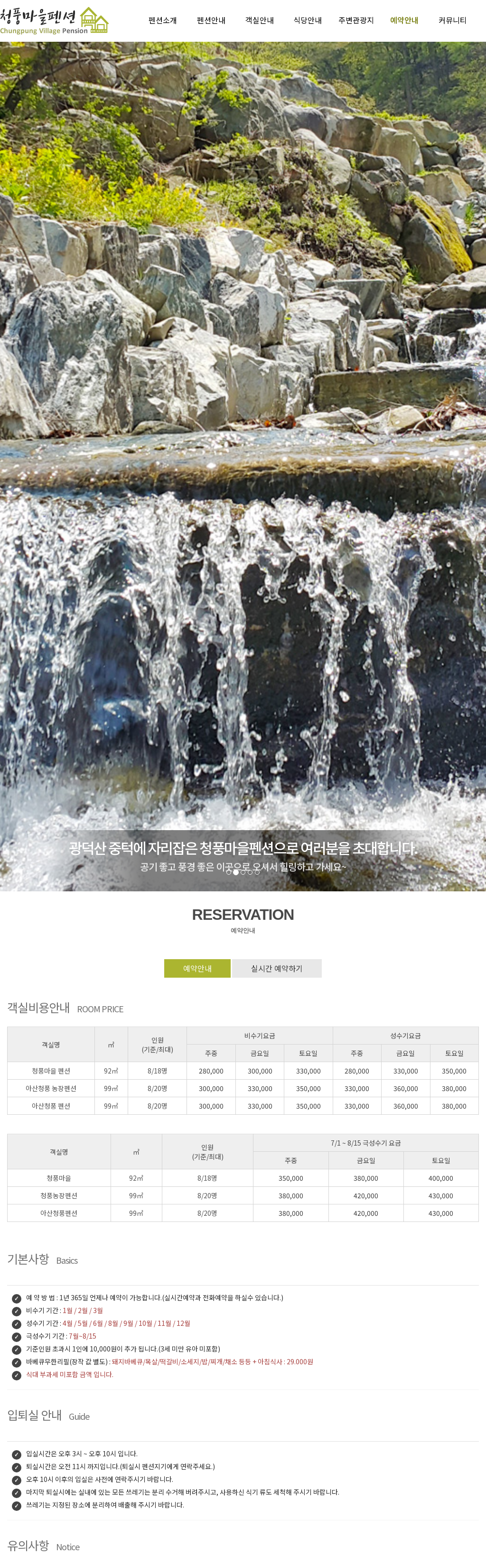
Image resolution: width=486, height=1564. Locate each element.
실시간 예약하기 (277, 968)
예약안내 (197, 968)
